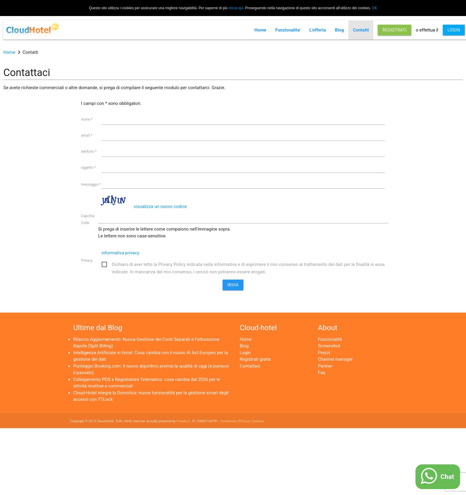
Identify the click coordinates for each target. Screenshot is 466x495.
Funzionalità (330, 339)
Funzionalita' (287, 30)
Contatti (361, 30)
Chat (447, 476)
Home (260, 30)
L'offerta (317, 30)
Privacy (87, 260)
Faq (321, 372)
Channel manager (335, 359)
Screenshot (329, 346)
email (86, 135)
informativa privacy (120, 253)
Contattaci (250, 366)
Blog (339, 30)
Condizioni (228, 421)
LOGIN (454, 30)
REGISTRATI (394, 30)
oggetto (88, 167)
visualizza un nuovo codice (160, 206)
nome (87, 119)
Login (245, 352)
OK (374, 8)
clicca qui (236, 8)
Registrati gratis (255, 359)
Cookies (258, 421)
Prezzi (324, 352)
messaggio (91, 184)
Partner (325, 366)
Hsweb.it (183, 421)
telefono (89, 151)
